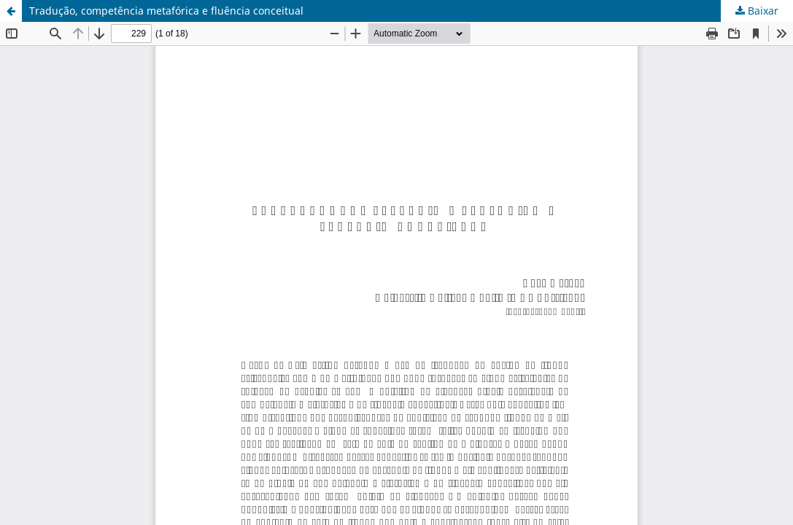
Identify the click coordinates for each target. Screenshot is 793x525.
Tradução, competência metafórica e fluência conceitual (166, 11)
